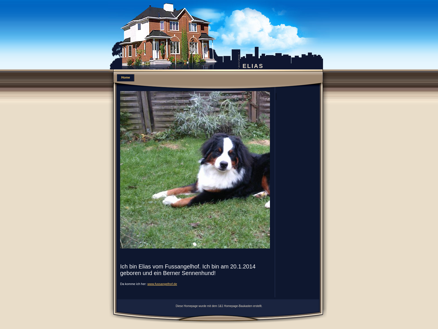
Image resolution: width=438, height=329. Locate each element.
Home (125, 77)
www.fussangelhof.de (162, 284)
